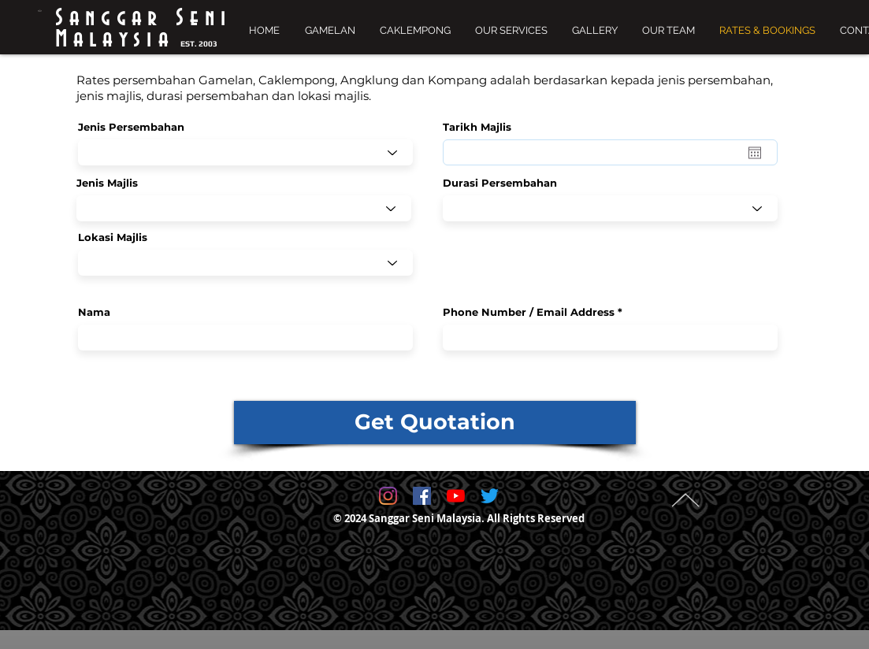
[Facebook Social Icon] (422, 496)
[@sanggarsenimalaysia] (388, 496)
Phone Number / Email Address (529, 312)
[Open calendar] (754, 152)
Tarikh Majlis (484, 127)
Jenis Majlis (107, 183)
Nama (94, 312)
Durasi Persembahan (500, 183)
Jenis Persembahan (131, 127)
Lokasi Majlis (112, 237)
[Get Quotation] (435, 422)
